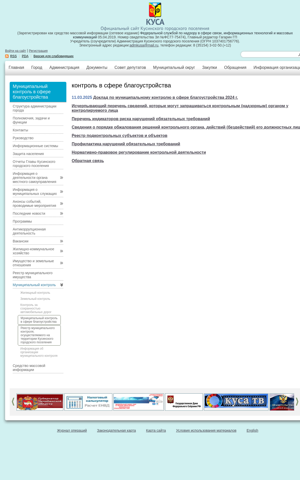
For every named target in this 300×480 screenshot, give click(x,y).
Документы (96, 67)
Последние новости (29, 213)
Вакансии (20, 241)
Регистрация (38, 51)
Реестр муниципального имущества (33, 275)
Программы (22, 221)
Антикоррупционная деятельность (29, 231)
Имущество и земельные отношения (33, 263)
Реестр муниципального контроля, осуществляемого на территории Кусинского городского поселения (38, 335)
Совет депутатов (130, 67)
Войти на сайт (15, 51)
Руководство (23, 138)
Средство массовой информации (29, 368)
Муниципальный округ (174, 67)
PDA (25, 56)
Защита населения (28, 154)
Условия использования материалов (206, 430)
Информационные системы (35, 146)
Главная (16, 67)
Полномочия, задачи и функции (31, 120)
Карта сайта (156, 430)
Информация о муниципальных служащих (35, 192)
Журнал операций (72, 430)
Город (36, 67)
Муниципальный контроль (34, 285)
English (252, 430)
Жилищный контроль (35, 293)
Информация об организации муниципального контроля (38, 352)
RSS (13, 56)
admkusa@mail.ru (144, 45)
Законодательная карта (116, 430)
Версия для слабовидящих (54, 56)
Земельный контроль (35, 299)
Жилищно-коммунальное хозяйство (33, 251)
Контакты (20, 130)
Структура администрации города (34, 108)
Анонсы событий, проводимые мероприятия (34, 203)
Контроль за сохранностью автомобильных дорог (36, 308)
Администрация (64, 67)
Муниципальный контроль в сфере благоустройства (39, 319)
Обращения (235, 67)
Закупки (209, 67)
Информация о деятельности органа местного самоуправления (34, 178)
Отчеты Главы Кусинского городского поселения (34, 164)
